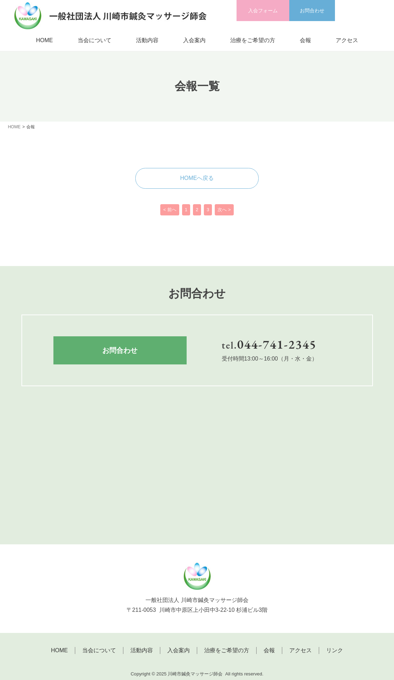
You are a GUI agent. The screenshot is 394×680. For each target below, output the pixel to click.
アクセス (347, 40)
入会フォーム (263, 10)
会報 (305, 40)
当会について (94, 40)
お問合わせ (312, 10)
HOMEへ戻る (197, 178)
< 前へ (169, 210)
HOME (44, 40)
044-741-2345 (277, 344)
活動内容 (147, 40)
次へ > (224, 210)
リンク (334, 651)
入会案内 (194, 40)
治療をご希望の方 (252, 40)
